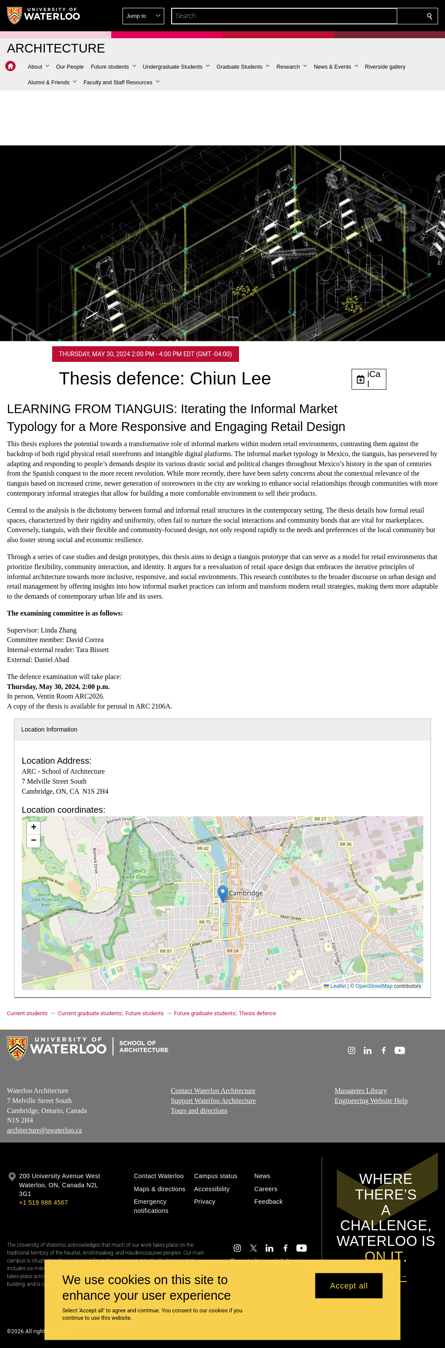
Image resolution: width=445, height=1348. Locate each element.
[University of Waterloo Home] (44, 15)
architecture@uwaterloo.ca (44, 1130)
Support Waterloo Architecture (213, 1100)
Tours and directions (199, 1110)
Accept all (349, 1285)
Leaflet (335, 986)
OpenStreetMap (373, 986)
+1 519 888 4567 (43, 1202)
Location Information (49, 729)
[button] (366, 16)
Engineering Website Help (371, 1100)
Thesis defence (257, 1013)
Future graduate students (204, 1013)
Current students (27, 1013)
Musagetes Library (361, 1090)
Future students (145, 1013)
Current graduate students (90, 1013)
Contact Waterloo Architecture (213, 1090)
